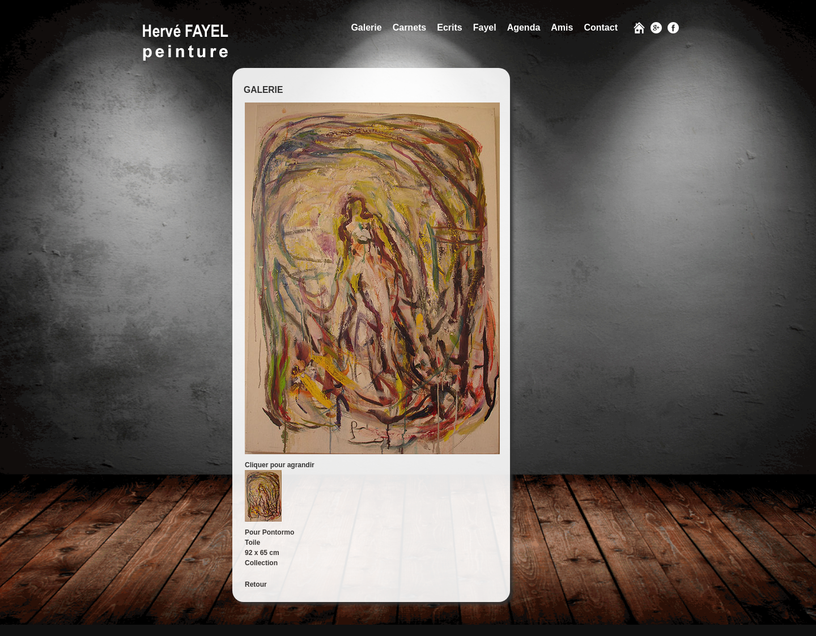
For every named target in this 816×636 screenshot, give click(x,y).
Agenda (524, 27)
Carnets (410, 27)
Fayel (484, 27)
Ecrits (449, 27)
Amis (562, 27)
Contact (601, 27)
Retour (256, 584)
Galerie (366, 27)
